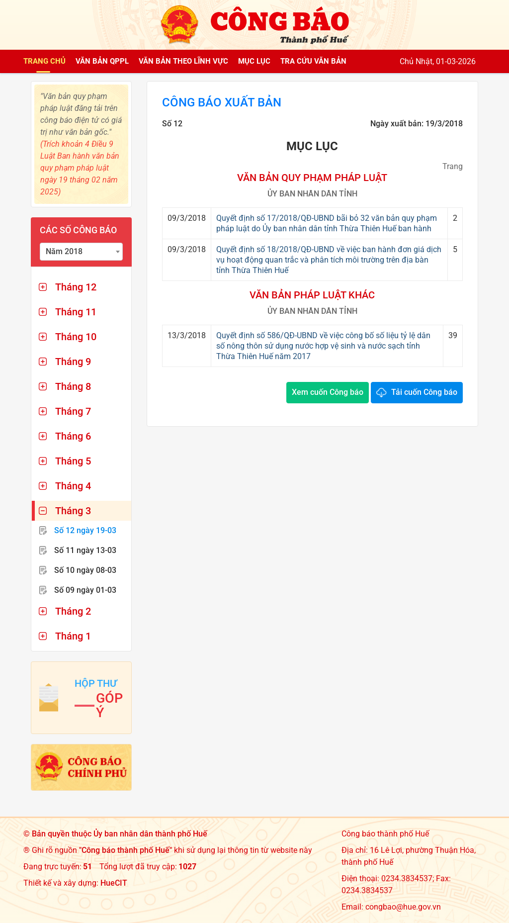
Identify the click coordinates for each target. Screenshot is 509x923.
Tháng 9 (73, 362)
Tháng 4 (73, 486)
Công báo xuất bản (221, 102)
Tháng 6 (73, 436)
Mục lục (254, 61)
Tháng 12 (75, 287)
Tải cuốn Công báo (424, 392)
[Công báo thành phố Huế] (254, 24)
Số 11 (85, 550)
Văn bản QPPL (102, 61)
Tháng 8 (73, 386)
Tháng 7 (73, 411)
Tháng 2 (73, 611)
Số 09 (85, 590)
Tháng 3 (73, 511)
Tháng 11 (75, 312)
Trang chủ (44, 61)
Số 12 (85, 530)
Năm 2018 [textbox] (64, 251)
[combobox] (81, 252)
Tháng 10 (75, 337)
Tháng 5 (73, 461)
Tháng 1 (73, 636)
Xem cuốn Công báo (327, 392)
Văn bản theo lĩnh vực (183, 61)
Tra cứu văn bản (313, 61)
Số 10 (85, 570)
